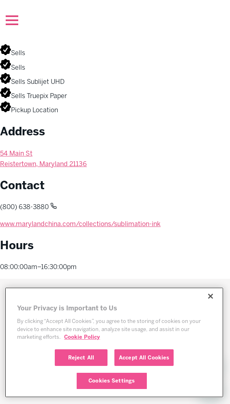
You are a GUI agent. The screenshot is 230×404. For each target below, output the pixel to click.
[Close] (210, 296)
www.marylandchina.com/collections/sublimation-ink (80, 224)
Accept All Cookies (144, 358)
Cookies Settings (111, 381)
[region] (114, 342)
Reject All (81, 358)
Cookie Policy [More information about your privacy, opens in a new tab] (82, 337)
